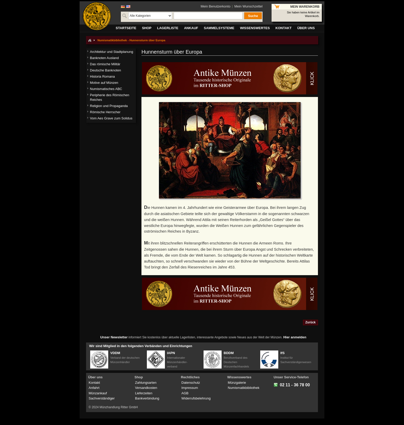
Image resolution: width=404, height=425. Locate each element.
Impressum (189, 388)
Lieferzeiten (143, 393)
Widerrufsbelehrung (196, 398)
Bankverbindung (147, 398)
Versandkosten (146, 388)
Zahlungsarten (145, 383)
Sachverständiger (102, 398)
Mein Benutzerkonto (216, 6)
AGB (184, 393)
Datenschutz (190, 383)
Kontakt (94, 383)
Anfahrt (94, 388)
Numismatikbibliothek (243, 388)
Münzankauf (98, 393)
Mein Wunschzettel (248, 6)
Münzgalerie (237, 383)
